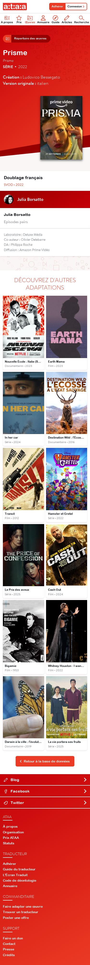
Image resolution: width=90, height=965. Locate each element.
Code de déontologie (19, 880)
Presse (8, 949)
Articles (67, 19)
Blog (45, 779)
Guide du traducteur (19, 869)
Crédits (9, 955)
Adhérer (57, 6)
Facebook (45, 791)
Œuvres (30, 19)
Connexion (76, 6)
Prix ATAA (11, 838)
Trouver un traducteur (20, 912)
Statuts (8, 843)
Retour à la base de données (44, 761)
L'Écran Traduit (15, 875)
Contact (9, 944)
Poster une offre (16, 918)
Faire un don (13, 938)
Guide (56, 19)
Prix (19, 19)
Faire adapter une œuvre (23, 906)
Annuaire (43, 19)
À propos (10, 826)
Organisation (13, 832)
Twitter (45, 802)
